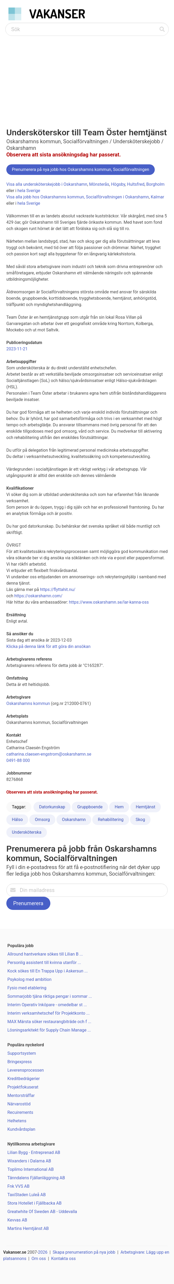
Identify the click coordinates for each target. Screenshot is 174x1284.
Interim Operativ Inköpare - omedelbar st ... (47, 1004)
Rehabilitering (110, 819)
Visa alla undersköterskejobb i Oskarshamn (46, 184)
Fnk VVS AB (18, 1186)
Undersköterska (26, 832)
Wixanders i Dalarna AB (29, 1160)
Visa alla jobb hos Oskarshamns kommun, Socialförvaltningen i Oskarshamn (77, 196)
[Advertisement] (87, 75)
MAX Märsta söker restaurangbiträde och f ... (49, 1021)
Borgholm (155, 184)
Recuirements (20, 1112)
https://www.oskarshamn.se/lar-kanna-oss (109, 602)
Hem (119, 806)
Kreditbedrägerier (23, 1078)
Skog (140, 819)
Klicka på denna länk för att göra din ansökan (48, 646)
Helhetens (16, 1120)
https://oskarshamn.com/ (38, 595)
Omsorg (42, 819)
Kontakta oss (63, 1258)
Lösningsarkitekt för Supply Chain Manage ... (49, 1030)
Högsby (118, 184)
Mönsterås (99, 184)
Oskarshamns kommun (28, 703)
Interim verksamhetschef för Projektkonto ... (48, 1013)
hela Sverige (28, 190)
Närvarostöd (19, 1103)
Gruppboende (90, 806)
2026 (42, 1252)
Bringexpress (19, 1061)
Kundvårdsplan (21, 1129)
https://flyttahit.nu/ (57, 589)
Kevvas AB (17, 1220)
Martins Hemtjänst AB (28, 1228)
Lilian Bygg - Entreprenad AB (33, 1152)
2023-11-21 (17, 348)
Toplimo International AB (30, 1169)
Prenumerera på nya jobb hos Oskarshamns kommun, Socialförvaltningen (80, 169)
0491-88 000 (18, 760)
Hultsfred (135, 184)
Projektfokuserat (22, 1087)
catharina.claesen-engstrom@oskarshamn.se (48, 754)
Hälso (17, 819)
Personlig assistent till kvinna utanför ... (44, 962)
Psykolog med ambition (29, 979)
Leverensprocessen (25, 1070)
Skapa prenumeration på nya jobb (84, 1252)
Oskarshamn (74, 819)
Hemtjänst (145, 806)
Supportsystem (21, 1053)
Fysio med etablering (26, 987)
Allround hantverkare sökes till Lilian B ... (45, 954)
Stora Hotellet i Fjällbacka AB (34, 1203)
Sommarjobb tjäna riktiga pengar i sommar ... (49, 996)
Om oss (38, 1258)
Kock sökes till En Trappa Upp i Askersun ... (47, 970)
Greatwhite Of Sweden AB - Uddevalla (42, 1211)
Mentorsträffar (21, 1095)
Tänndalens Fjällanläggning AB (36, 1177)
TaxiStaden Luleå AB (26, 1194)
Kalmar (157, 196)
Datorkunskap (52, 806)
